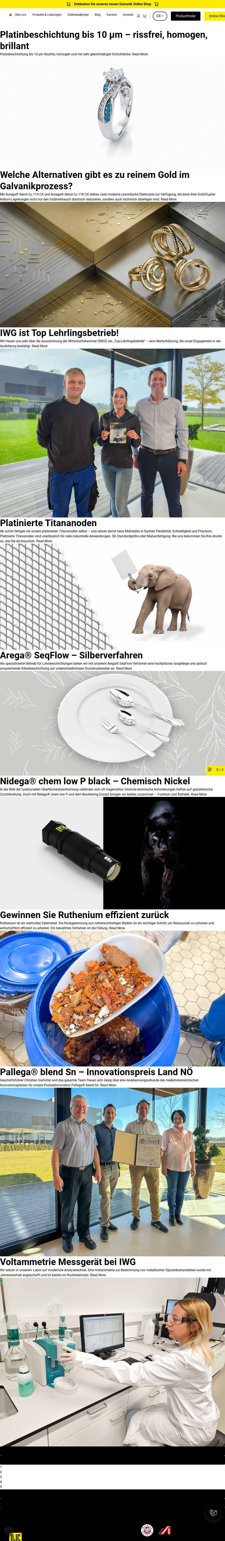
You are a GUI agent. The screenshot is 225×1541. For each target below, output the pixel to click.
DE (159, 16)
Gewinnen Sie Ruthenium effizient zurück (84, 915)
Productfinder (185, 16)
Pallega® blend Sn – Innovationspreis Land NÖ (96, 1072)
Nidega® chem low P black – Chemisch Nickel (95, 781)
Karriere (112, 15)
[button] (9, 1532)
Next (112, 1494)
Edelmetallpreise (78, 15)
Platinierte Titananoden (48, 523)
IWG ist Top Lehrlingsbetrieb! (59, 333)
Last (112, 1503)
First (112, 1451)
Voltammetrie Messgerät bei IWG (68, 1262)
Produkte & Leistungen (47, 15)
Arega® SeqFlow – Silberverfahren (71, 655)
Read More (140, 54)
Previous (112, 1460)
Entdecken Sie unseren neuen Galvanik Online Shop (112, 4)
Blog (98, 15)
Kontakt (128, 15)
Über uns (20, 15)
